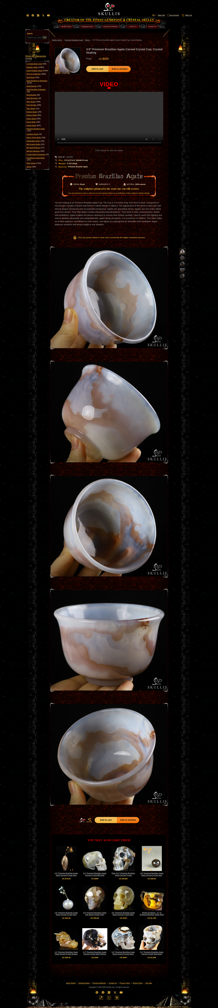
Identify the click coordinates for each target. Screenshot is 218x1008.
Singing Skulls (33, 112)
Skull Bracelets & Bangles (35, 91)
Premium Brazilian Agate (35, 130)
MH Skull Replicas (35, 148)
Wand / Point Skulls (35, 138)
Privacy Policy (125, 983)
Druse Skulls (33, 122)
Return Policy (138, 983)
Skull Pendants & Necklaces (36, 82)
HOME (82, 820)
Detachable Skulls (35, 141)
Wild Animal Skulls (35, 144)
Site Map (148, 983)
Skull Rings (32, 77)
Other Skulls (33, 163)
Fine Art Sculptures (36, 74)
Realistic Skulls (35, 67)
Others (31, 167)
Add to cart (97, 69)
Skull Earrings (33, 86)
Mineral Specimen (35, 151)
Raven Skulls (33, 119)
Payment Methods (99, 983)
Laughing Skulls (34, 134)
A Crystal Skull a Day (36, 64)
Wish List (186, 15)
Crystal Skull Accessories (37, 154)
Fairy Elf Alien (33, 105)
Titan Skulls (32, 109)
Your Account (173, 15)
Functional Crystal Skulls (35, 159)
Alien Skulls (33, 102)
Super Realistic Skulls (37, 71)
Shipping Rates (84, 983)
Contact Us (113, 983)
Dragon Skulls (33, 115)
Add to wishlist (119, 69)
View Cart (158, 15)
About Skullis (70, 983)
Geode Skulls (33, 125)
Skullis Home (57, 40)
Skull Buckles (33, 95)
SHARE (89, 820)
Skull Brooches (33, 98)
